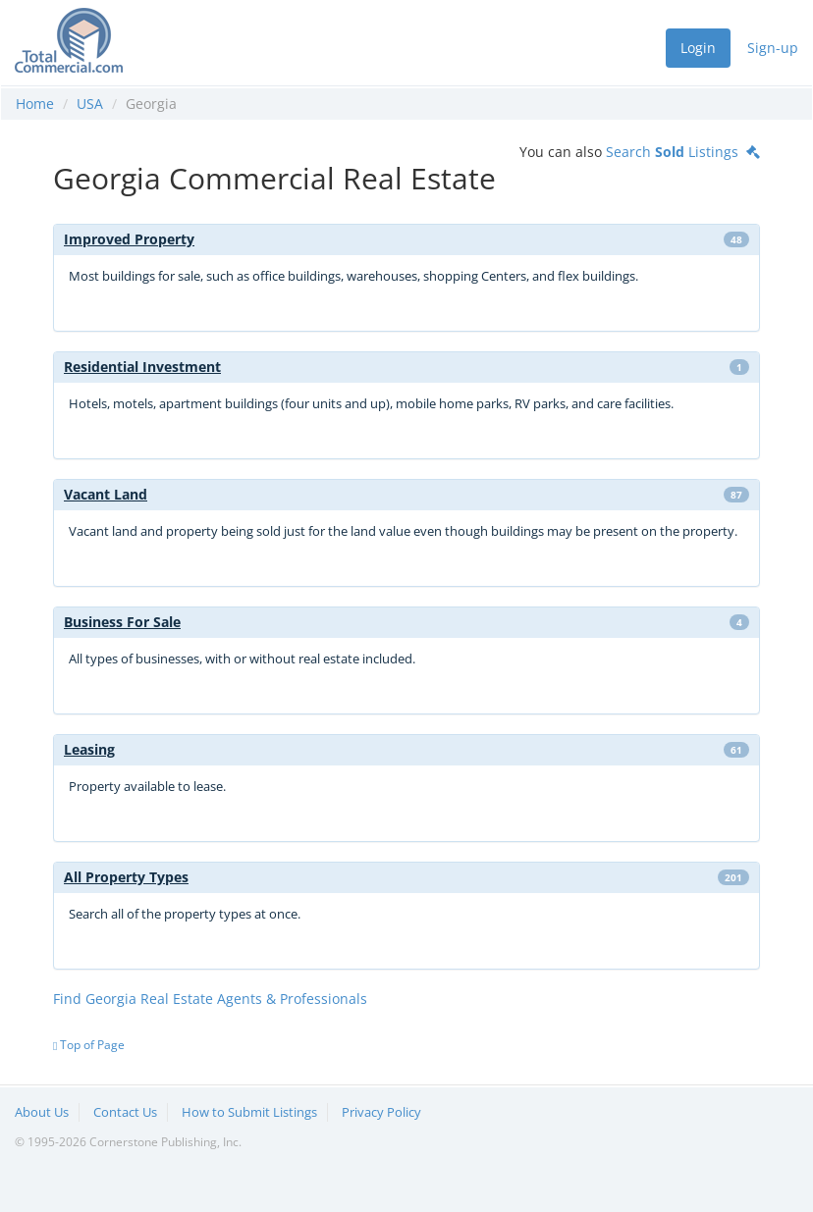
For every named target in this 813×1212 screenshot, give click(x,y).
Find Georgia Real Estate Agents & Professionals (210, 998)
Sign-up (772, 47)
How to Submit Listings (249, 1112)
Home (35, 103)
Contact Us (125, 1112)
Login (698, 47)
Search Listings (683, 151)
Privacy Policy (381, 1112)
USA (90, 103)
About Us (42, 1112)
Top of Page (89, 1044)
